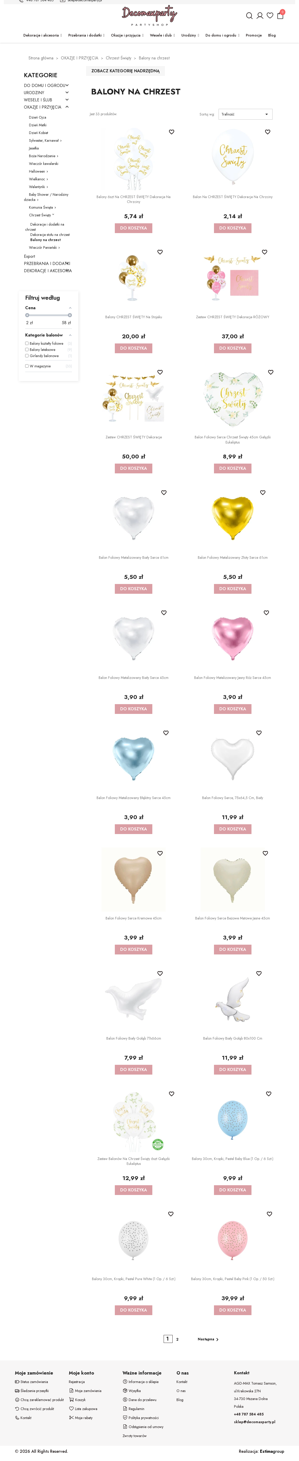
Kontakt (181, 1381)
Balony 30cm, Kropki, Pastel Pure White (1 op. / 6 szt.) (133, 1278)
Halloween (37, 171)
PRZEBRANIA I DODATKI (47, 264)
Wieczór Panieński (43, 247)
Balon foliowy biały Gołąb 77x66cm (133, 1038)
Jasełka (34, 148)
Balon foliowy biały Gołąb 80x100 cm (232, 1038)
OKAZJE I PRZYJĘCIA (42, 107)
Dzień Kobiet (38, 132)
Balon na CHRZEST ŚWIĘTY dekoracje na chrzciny (233, 196)
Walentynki (37, 186)
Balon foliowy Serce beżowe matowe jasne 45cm (232, 918)
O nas (180, 1390)
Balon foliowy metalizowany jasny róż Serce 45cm (232, 677)
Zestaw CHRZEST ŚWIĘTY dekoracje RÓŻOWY (232, 317)
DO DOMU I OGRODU (44, 85)
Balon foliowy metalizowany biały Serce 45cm (134, 677)
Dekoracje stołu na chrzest (50, 234)
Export (29, 256)
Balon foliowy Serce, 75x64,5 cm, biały (232, 797)
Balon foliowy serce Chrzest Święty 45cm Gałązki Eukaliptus (233, 440)
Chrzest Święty (40, 215)
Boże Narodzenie (42, 155)
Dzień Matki (37, 125)
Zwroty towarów (135, 1435)
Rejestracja (77, 1381)
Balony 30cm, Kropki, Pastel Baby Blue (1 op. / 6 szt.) (232, 1158)
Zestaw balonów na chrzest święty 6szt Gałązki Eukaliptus (133, 1161)
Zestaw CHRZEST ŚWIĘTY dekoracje (134, 437)
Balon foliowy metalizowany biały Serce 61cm (134, 557)
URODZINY (34, 93)
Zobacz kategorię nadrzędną (125, 71)
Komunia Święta (41, 207)
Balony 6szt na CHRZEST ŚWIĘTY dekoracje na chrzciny (134, 199)
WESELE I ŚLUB (38, 100)
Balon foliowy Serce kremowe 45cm (134, 918)
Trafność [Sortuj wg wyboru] (245, 114)
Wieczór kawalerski (43, 163)
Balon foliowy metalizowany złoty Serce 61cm (233, 557)
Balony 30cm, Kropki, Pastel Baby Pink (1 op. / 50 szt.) (232, 1278)
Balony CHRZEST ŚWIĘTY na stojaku (133, 317)
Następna (209, 1339)
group (272, 1451)
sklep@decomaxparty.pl (254, 1421)
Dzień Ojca (37, 117)
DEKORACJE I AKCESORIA (48, 271)
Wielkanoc (37, 179)
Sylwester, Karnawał (44, 140)
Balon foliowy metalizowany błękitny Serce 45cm (134, 797)
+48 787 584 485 (249, 1414)
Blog (179, 1399)
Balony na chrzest (45, 239)
